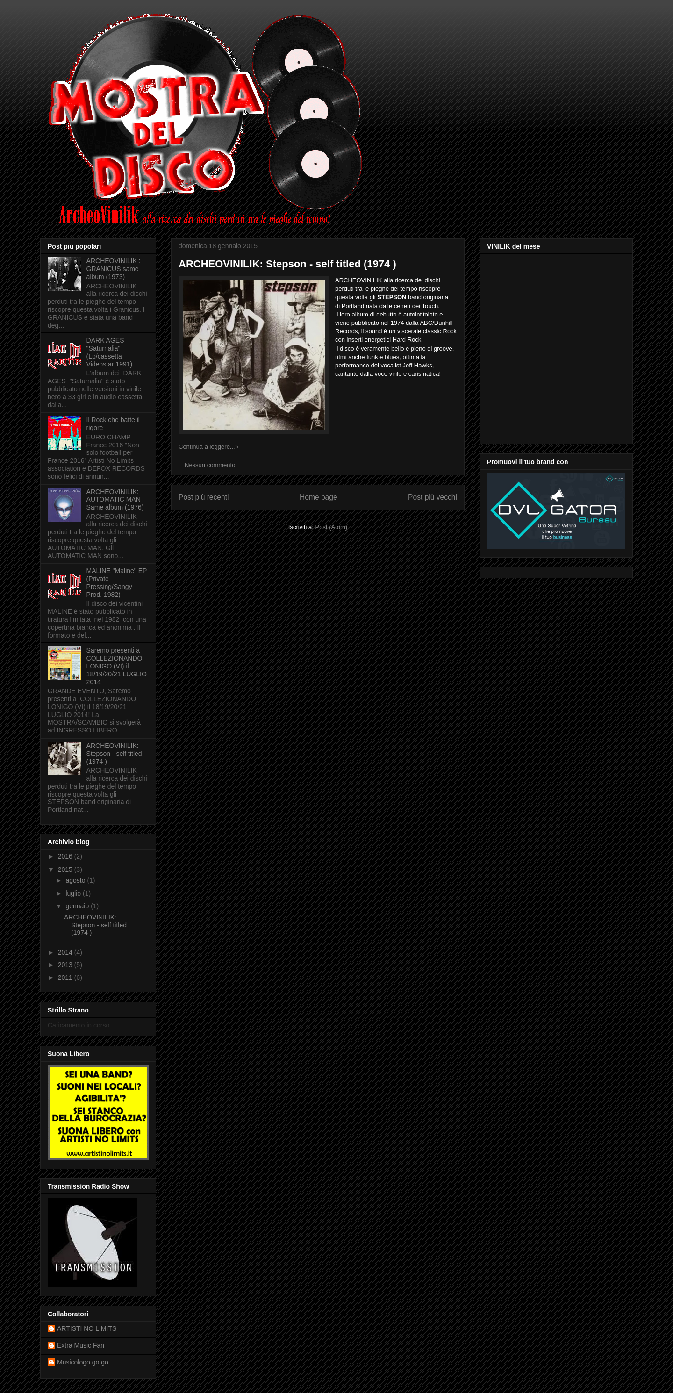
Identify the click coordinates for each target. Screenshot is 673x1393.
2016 (66, 856)
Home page (318, 497)
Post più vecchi (432, 497)
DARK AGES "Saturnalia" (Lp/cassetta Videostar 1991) (109, 352)
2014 (66, 952)
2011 (66, 977)
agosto (76, 880)
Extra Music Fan (80, 1345)
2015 (66, 869)
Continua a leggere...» (208, 446)
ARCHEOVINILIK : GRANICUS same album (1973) (113, 268)
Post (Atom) (331, 527)
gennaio (78, 906)
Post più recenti (204, 497)
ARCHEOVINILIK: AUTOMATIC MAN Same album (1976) (115, 499)
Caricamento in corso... (81, 1025)
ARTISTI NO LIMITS (86, 1328)
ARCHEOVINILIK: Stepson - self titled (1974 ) (287, 264)
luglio (74, 893)
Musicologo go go (82, 1362)
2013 (66, 965)
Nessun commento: (212, 464)
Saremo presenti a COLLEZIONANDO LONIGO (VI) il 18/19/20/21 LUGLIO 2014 (116, 665)
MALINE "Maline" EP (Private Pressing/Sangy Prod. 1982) (116, 582)
